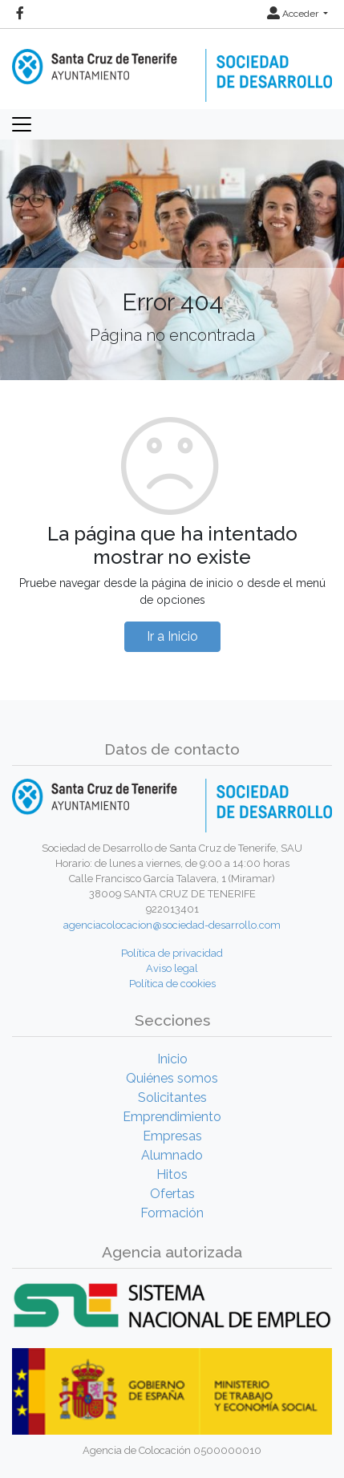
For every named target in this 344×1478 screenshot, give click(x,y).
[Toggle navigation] (21, 124)
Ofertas (172, 1193)
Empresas (172, 1136)
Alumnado (172, 1155)
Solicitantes (172, 1097)
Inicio (172, 1059)
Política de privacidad (172, 953)
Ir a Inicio (172, 636)
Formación (172, 1213)
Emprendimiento (172, 1116)
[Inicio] (172, 64)
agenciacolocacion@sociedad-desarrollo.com (172, 925)
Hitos (172, 1174)
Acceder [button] (294, 13)
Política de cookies (172, 984)
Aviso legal (172, 968)
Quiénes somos (172, 1078)
